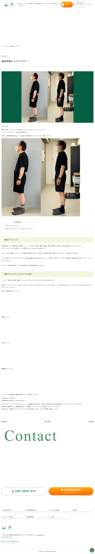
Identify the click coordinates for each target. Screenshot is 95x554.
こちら (25, 394)
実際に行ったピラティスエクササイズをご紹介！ (18, 228)
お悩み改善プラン (32, 510)
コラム (52, 517)
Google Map (40, 535)
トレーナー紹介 (8, 517)
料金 (75, 510)
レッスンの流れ (55, 510)
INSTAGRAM (7, 541)
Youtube (16, 541)
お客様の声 (30, 517)
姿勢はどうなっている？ (12, 225)
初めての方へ (8, 510)
